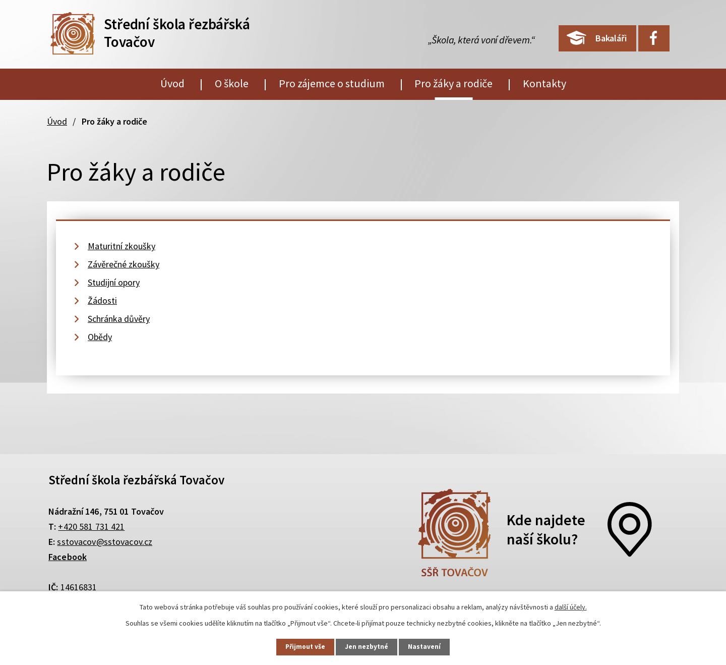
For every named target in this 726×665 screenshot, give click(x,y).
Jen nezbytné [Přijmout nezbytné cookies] (367, 646)
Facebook (67, 557)
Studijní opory (114, 282)
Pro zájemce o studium (332, 83)
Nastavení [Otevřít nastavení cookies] (429, 646)
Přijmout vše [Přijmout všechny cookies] (302, 646)
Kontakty (544, 83)
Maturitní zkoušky (121, 246)
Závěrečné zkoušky (123, 264)
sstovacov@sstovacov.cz (104, 541)
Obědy (100, 337)
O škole (232, 83)
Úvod (172, 83)
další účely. (571, 606)
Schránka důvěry (119, 318)
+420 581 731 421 (91, 526)
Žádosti (102, 300)
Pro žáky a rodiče (453, 83)
